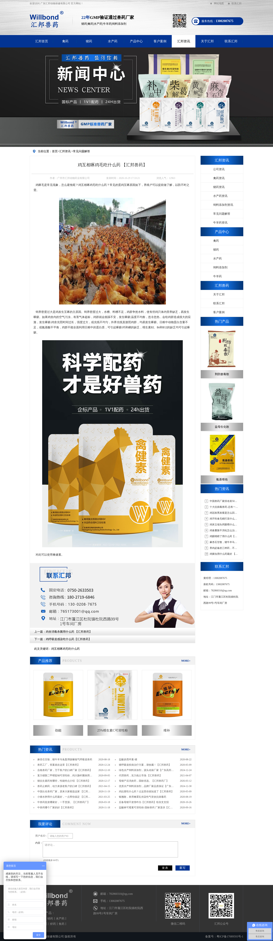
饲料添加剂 (220, 267)
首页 (55, 151)
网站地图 (219, 3)
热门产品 (222, 321)
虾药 (53, 923)
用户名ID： (41, 835)
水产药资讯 (220, 195)
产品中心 (136, 41)
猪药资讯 (219, 187)
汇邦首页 (41, 41)
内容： (39, 843)
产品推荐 (45, 661)
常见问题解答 (81, 151)
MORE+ (185, 660)
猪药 (89, 41)
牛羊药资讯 (220, 222)
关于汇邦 (207, 41)
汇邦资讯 (183, 41)
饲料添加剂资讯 (223, 204)
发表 (165, 867)
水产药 (112, 41)
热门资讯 (45, 749)
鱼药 (61, 923)
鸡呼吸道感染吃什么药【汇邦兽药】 (68, 639)
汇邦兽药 (222, 285)
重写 (182, 867)
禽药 (65, 41)
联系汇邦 (237, 3)
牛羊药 (217, 276)
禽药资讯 (219, 178)
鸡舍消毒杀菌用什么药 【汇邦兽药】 (69, 631)
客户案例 (160, 41)
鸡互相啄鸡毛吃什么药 (65, 648)
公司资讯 (219, 169)
